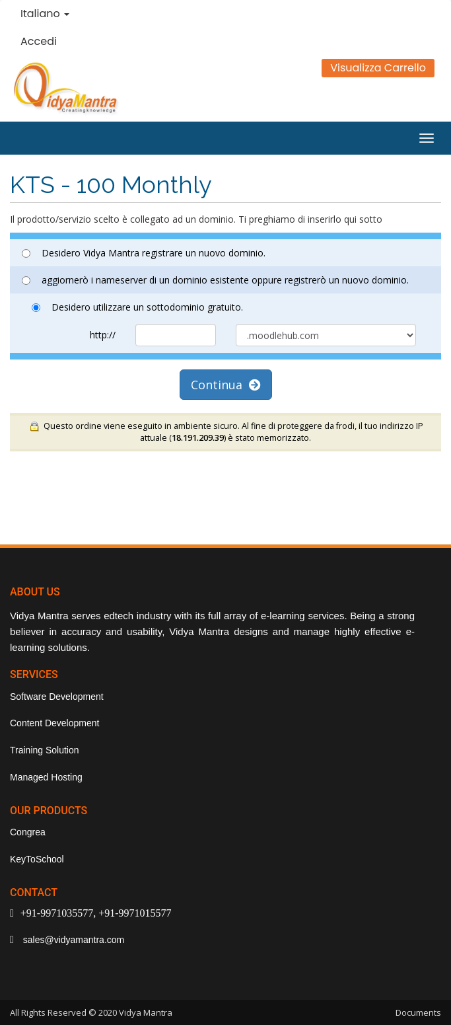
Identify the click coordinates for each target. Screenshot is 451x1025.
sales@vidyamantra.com (72, 939)
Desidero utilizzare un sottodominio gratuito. (137, 307)
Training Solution (44, 750)
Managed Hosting (46, 777)
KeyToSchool (37, 859)
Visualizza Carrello (378, 67)
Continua (226, 385)
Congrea (28, 832)
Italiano (44, 13)
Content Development (54, 723)
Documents (418, 1012)
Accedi (38, 41)
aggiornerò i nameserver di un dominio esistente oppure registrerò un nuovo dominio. (215, 280)
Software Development (57, 696)
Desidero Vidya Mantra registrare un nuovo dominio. (143, 253)
